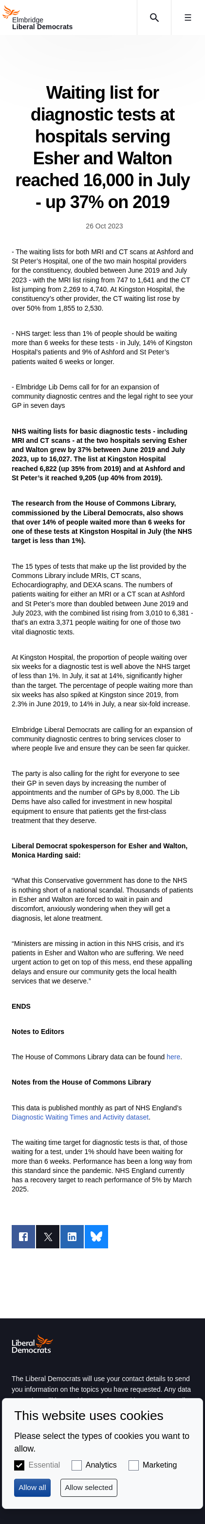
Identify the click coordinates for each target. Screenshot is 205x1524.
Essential (44, 1465)
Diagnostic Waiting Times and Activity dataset (80, 1117)
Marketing (160, 1465)
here (173, 1057)
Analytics (101, 1465)
